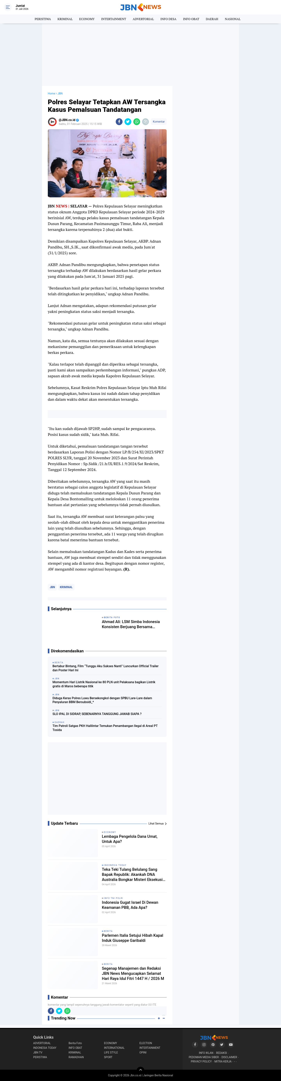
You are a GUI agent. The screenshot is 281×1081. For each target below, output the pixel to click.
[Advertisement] (140, 54)
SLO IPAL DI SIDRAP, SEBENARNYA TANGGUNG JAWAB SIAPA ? (96, 714)
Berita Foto (75, 1043)
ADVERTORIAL (143, 19)
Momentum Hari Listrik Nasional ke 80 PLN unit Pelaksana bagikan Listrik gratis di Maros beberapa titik (103, 684)
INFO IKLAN (206, 1052)
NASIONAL (232, 19)
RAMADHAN (76, 1057)
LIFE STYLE (111, 1052)
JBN (52, 587)
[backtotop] (140, 1071)
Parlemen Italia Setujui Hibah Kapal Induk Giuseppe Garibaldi (132, 938)
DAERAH (212, 19)
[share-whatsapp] (136, 121)
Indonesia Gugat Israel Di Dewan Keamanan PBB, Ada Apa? (130, 905)
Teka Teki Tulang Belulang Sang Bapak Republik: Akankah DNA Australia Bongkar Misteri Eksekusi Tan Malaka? (132, 874)
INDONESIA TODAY (115, 865)
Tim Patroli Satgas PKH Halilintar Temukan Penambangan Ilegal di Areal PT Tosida (105, 728)
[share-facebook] (119, 121)
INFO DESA (168, 19)
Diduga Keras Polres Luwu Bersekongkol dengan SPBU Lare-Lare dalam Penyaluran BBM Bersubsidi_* (102, 700)
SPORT (108, 1057)
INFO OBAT (191, 19)
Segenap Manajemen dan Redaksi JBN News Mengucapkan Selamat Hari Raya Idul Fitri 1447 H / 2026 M (133, 973)
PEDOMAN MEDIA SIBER (204, 1057)
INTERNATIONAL (114, 1047)
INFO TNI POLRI (113, 898)
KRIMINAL (65, 19)
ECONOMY (87, 19)
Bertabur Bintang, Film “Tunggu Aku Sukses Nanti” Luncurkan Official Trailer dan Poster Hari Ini (105, 668)
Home (51, 93)
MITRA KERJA (223, 1061)
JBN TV (37, 1052)
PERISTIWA (43, 19)
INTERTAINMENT (113, 19)
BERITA (108, 931)
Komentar (159, 121)
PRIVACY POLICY (201, 1061)
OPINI (143, 1052)
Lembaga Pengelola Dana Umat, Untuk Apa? (129, 839)
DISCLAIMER (229, 1057)
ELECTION (146, 1043)
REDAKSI (221, 1052)
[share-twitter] (127, 121)
